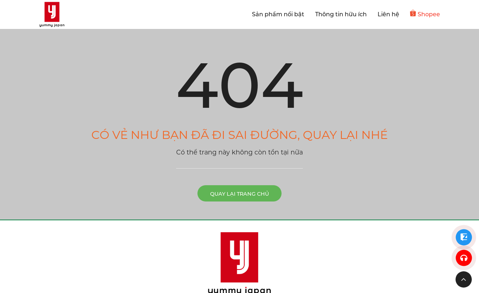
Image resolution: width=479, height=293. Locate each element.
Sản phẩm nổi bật (278, 14)
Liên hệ (388, 14)
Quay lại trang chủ (239, 194)
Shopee (425, 14)
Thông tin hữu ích (341, 14)
